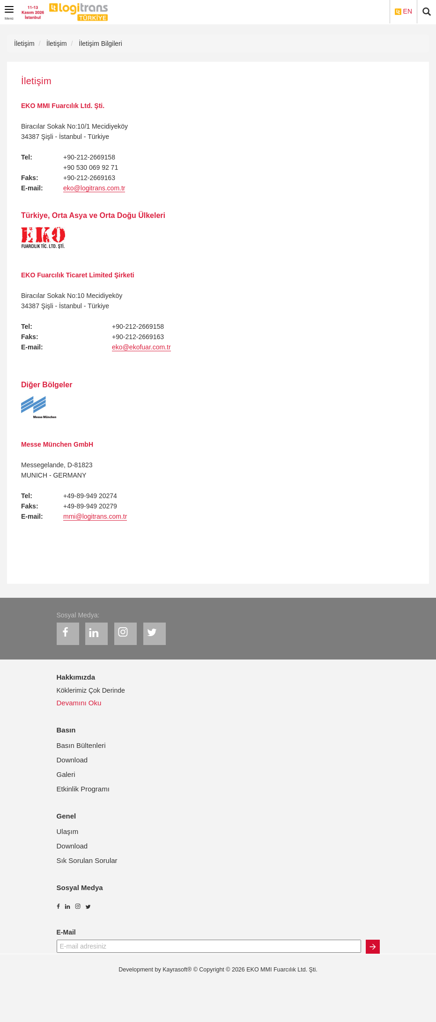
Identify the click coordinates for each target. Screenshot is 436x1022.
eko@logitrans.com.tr (94, 188)
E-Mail (66, 932)
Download (72, 760)
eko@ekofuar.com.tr (141, 347)
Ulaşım (68, 831)
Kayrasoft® (177, 969)
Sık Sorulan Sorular (87, 860)
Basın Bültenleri (81, 745)
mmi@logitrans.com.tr (95, 516)
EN (403, 11)
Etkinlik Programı (83, 789)
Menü (10, 11)
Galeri (66, 774)
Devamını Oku (79, 703)
